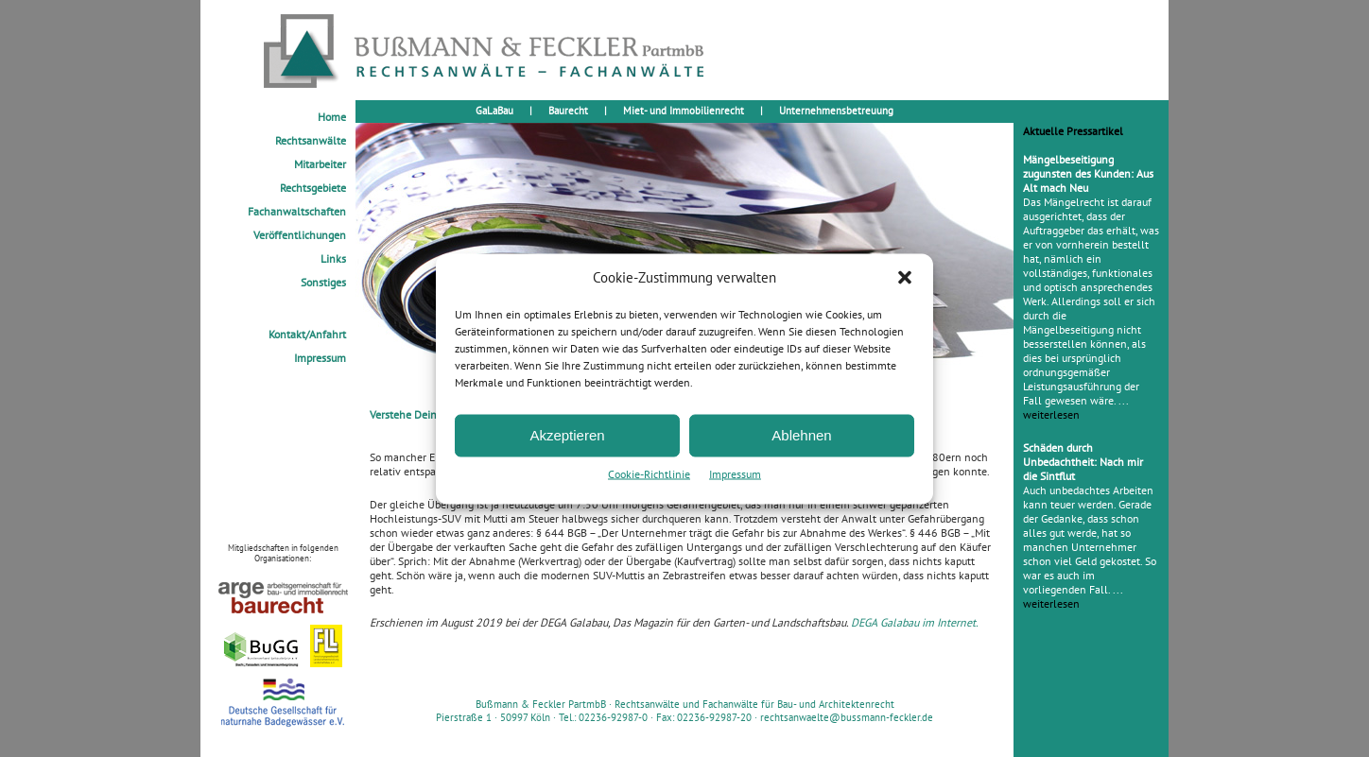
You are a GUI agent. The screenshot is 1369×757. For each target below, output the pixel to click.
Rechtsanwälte (310, 140)
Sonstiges (323, 282)
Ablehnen (801, 435)
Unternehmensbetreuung (836, 110)
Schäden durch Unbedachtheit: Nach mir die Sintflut (1083, 461)
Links (333, 258)
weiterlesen (1051, 414)
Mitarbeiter (320, 164)
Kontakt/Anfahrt (307, 334)
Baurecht (568, 110)
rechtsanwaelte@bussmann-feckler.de (846, 717)
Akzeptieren (566, 435)
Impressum (735, 473)
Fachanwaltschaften (297, 211)
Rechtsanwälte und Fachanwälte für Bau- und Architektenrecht (754, 704)
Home (332, 117)
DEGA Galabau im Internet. (915, 622)
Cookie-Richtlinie (649, 473)
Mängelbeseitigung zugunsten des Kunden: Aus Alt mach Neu (1088, 173)
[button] (904, 276)
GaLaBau (494, 110)
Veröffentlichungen (299, 235)
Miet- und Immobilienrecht (683, 110)
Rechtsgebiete (313, 188)
